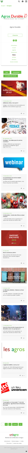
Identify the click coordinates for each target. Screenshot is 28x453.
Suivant (15, 424)
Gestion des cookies (17, 443)
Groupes (9, 6)
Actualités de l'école (10, 76)
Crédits (22, 441)
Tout (6, 72)
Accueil (3, 6)
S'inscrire (15, 36)
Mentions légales (15, 441)
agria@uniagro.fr (14, 448)
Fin (20, 424)
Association (16, 72)
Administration (7, 441)
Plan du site (9, 443)
